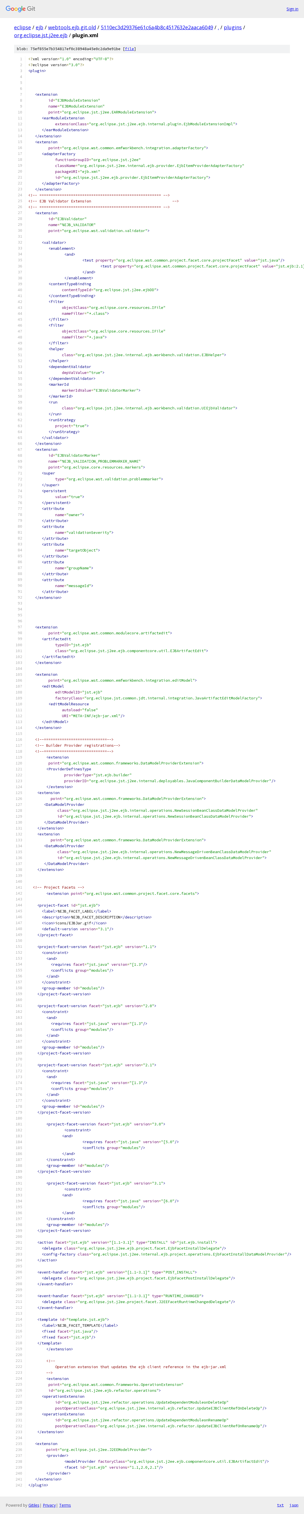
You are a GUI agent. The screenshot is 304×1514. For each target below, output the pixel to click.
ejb (39, 27)
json (293, 1505)
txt (280, 1505)
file (129, 48)
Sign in (292, 9)
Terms (65, 1505)
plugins (233, 27)
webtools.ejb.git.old (72, 27)
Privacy (49, 1505)
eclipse (22, 27)
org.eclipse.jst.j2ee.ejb (41, 35)
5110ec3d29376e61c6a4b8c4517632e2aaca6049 (157, 27)
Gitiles (33, 1505)
